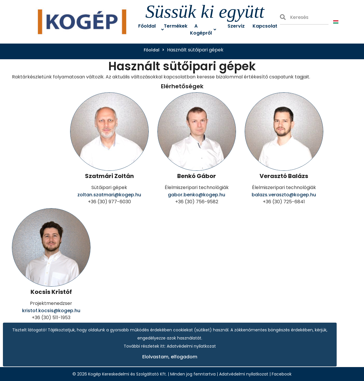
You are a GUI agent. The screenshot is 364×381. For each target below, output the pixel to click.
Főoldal (151, 50)
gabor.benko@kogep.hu (196, 194)
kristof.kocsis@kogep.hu (51, 310)
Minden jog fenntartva (193, 374)
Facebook (282, 374)
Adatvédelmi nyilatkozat (243, 374)
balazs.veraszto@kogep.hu (284, 194)
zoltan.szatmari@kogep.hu (109, 194)
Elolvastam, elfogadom (169, 356)
